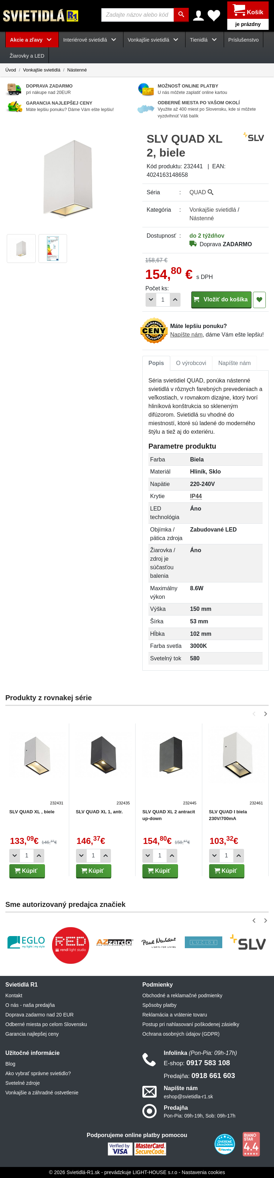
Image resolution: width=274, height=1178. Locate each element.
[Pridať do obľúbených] (259, 300)
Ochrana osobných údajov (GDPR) (180, 1034)
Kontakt (13, 995)
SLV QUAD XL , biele (32, 811)
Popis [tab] (156, 363)
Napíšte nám (186, 335)
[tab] (156, 363)
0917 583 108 (197, 1063)
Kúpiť (26, 870)
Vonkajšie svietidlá (41, 69)
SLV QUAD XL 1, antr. (99, 811)
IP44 (196, 496)
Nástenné (77, 69)
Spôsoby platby (159, 1005)
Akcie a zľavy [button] (32, 40)
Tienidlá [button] (204, 40)
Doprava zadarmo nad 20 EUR (39, 1015)
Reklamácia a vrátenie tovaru (174, 1015)
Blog (10, 1064)
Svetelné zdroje (22, 1083)
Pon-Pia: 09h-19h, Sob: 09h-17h (199, 1116)
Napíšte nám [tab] (234, 363)
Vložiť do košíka (221, 299)
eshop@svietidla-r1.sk (188, 1096)
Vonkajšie (212, 210)
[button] (255, 713)
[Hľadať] (181, 15)
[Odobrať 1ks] (151, 300)
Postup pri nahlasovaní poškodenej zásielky (190, 1024)
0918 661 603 (199, 1075)
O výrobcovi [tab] (191, 363)
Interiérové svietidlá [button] (91, 40)
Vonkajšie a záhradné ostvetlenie (41, 1092)
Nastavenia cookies (203, 1172)
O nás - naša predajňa (30, 1005)
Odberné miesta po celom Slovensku (46, 1024)
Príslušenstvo (243, 40)
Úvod (10, 69)
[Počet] (163, 300)
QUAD (201, 192)
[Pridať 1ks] (175, 300)
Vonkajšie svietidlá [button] (154, 40)
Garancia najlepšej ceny (32, 1034)
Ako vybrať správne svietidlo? (38, 1073)
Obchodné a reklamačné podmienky (182, 995)
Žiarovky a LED (27, 56)
